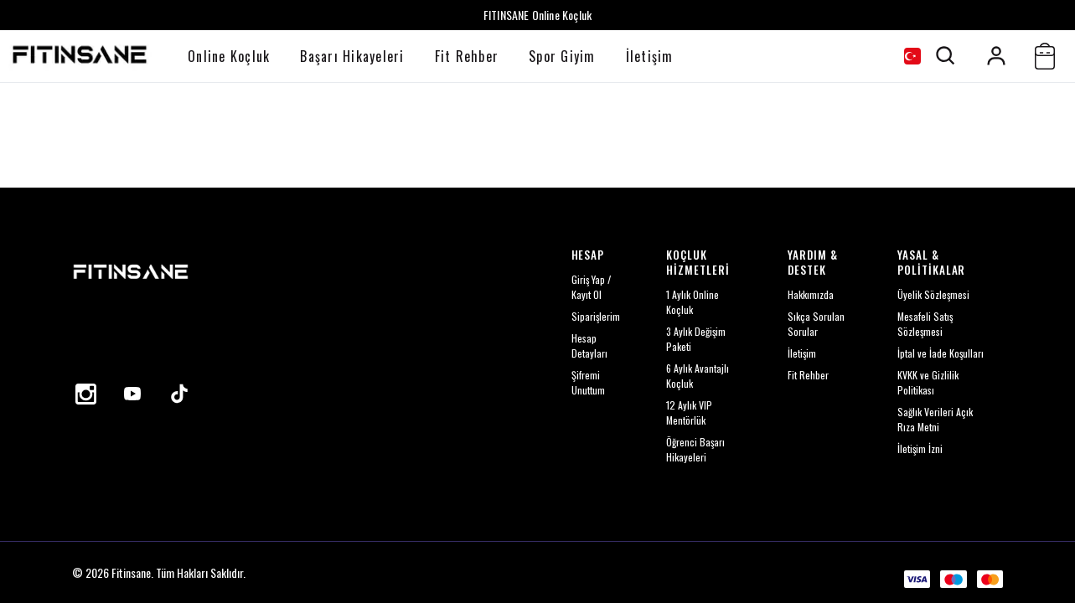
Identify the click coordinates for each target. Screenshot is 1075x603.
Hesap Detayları (589, 345)
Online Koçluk (229, 56)
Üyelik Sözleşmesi (933, 294)
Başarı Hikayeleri (352, 56)
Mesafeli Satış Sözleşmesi (925, 323)
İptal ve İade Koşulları (940, 353)
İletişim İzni (920, 448)
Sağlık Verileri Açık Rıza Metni (935, 419)
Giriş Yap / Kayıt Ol (591, 287)
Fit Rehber (467, 56)
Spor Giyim (562, 56)
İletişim (650, 56)
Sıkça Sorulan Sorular (816, 323)
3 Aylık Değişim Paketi (696, 338)
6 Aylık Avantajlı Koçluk (697, 375)
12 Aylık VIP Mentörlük (689, 412)
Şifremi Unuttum (588, 382)
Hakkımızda (811, 294)
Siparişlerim (595, 316)
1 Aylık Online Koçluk (692, 302)
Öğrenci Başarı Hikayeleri (695, 449)
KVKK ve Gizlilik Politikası (928, 382)
